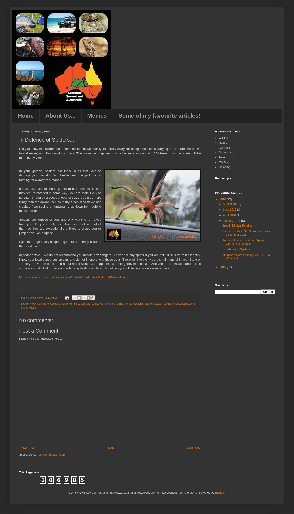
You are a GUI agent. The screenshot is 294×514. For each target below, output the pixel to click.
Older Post (193, 447)
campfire (74, 303)
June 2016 (230, 209)
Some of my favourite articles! (160, 115)
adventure (43, 303)
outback (157, 303)
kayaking (138, 303)
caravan (109, 303)
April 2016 (230, 215)
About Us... (60, 115)
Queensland (182, 303)
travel (24, 307)
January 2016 (232, 221)
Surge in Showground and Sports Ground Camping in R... (243, 242)
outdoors (169, 303)
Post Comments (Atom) (51, 454)
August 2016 (231, 204)
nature (148, 303)
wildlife (32, 307)
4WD (33, 303)
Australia (55, 303)
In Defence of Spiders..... (238, 249)
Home (26, 115)
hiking (128, 303)
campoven (98, 303)
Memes (97, 115)
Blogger (220, 492)
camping (85, 303)
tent (193, 303)
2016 (223, 199)
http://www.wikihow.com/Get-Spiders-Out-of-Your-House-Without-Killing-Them (73, 277)
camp (64, 303)
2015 (223, 267)
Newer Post (27, 447)
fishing (119, 303)
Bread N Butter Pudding (237, 225)
